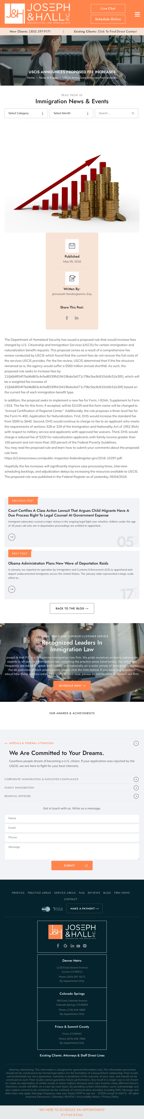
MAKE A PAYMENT (82, 908)
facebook (68, 318)
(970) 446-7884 (76, 1038)
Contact (70, 899)
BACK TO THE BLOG (70, 608)
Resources (43, 1096)
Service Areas (65, 893)
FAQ (81, 893)
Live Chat (108, 8)
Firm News (122, 893)
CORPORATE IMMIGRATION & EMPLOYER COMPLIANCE (41, 779)
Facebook (59, 946)
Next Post (20, 553)
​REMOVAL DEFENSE (17, 796)
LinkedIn (76, 318)
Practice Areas (39, 893)
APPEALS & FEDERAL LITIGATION (31, 743)
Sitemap (57, 1096)
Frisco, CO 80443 (72, 1033)
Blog (107, 893)
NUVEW (69, 1096)
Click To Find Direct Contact (105, 31)
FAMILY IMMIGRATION (19, 787)
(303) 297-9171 (40, 31)
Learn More (11, 537)
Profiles (18, 893)
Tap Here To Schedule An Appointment (72, 1112)
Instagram (85, 946)
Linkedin (72, 946)
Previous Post (23, 501)
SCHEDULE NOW (70, 686)
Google (65, 946)
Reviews (94, 893)
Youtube (78, 946)
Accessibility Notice (88, 1096)
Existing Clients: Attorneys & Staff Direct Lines (72, 1055)
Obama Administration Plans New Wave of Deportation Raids (58, 563)
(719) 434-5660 (76, 1009)
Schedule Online (108, 19)
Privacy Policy (110, 1096)
